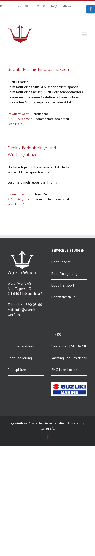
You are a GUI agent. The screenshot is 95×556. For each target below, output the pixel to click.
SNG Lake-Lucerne (65, 369)
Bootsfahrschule (63, 297)
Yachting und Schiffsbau (69, 358)
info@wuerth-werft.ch (64, 6)
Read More (15, 124)
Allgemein (25, 119)
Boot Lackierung (20, 358)
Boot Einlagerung (64, 273)
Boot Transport (62, 285)
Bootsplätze (17, 369)
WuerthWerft (20, 114)
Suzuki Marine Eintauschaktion (38, 69)
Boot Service (61, 262)
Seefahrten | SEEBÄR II (68, 346)
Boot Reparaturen (21, 346)
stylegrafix (47, 428)
